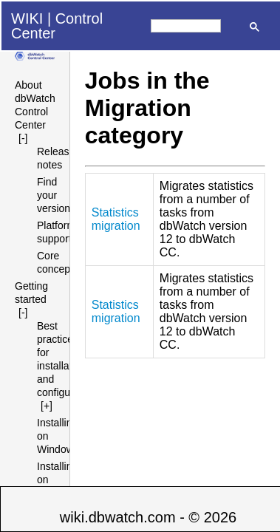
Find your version (53, 195)
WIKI (27, 18)
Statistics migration (116, 219)
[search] (185, 26)
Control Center (57, 25)
